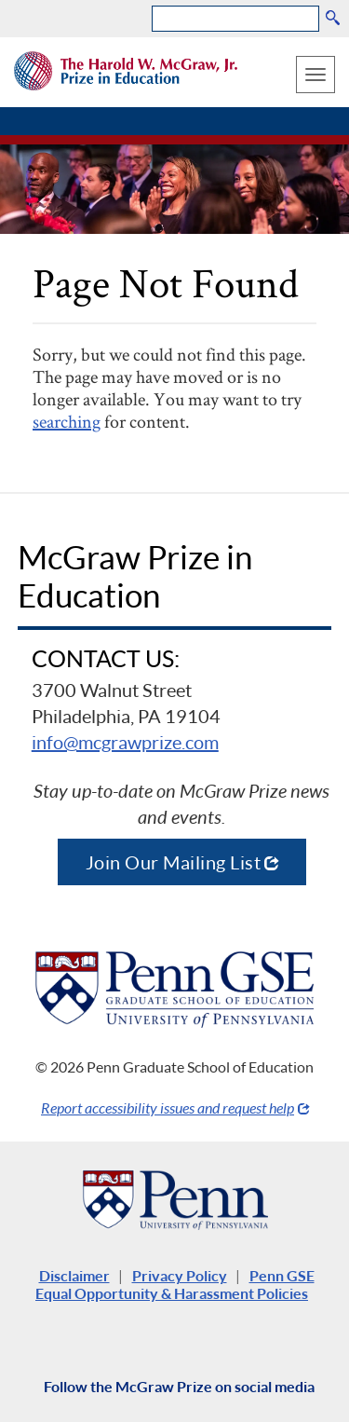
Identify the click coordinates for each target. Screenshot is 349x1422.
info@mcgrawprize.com (125, 742)
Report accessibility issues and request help (167, 1107)
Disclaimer (74, 1275)
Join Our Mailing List (174, 862)
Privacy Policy (179, 1275)
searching (67, 421)
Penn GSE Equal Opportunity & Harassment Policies (175, 1284)
